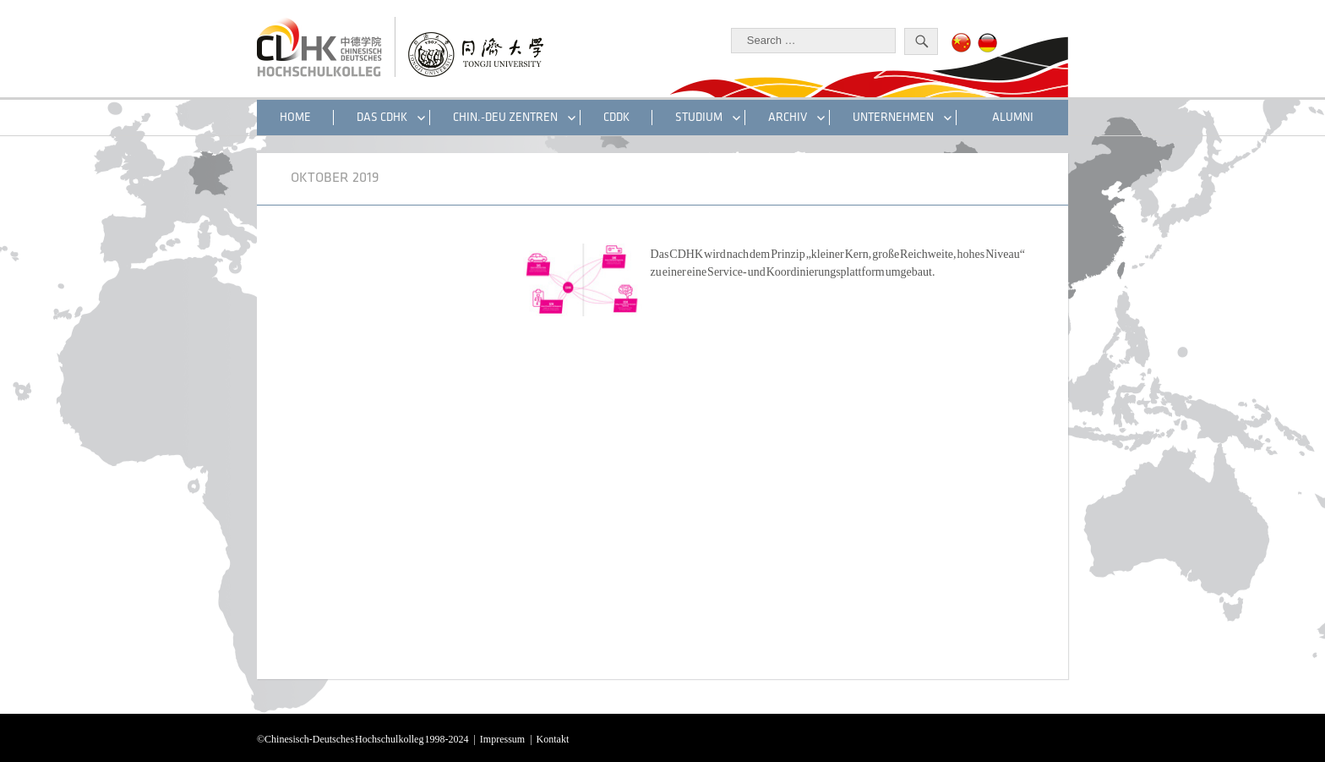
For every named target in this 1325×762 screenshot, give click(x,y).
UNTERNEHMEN (893, 117)
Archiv (787, 117)
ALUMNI (1012, 117)
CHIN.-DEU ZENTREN (505, 117)
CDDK (616, 117)
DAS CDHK (382, 117)
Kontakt (553, 737)
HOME (295, 117)
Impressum (502, 737)
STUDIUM (698, 117)
